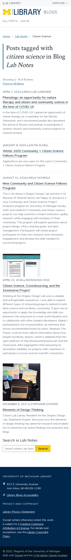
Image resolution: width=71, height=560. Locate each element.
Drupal (19, 555)
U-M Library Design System (50, 555)
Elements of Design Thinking (23, 410)
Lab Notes (21, 36)
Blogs (50, 12)
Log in (24, 21)
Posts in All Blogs (13, 83)
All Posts (10, 21)
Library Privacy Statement (19, 511)
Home (6, 36)
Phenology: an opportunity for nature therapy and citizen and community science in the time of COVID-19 (35, 102)
